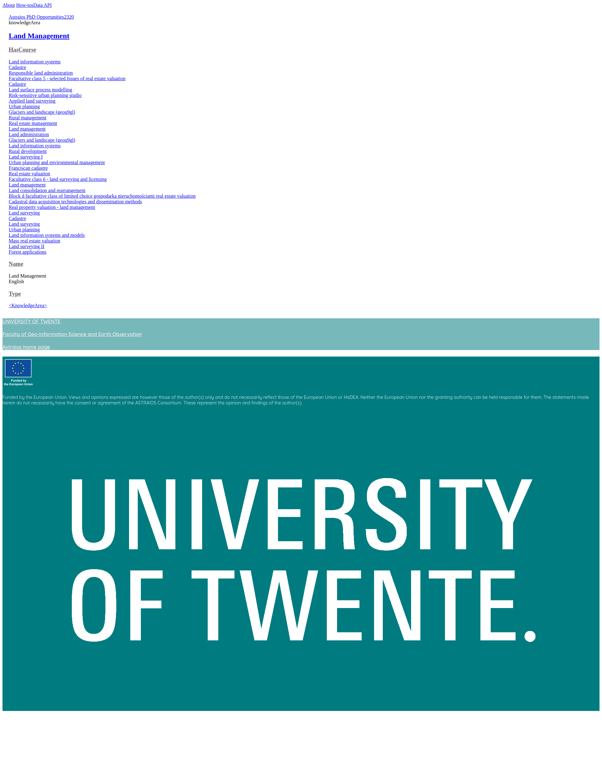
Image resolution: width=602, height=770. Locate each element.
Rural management (27, 117)
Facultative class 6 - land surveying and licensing (58, 179)
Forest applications (27, 252)
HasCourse (22, 49)
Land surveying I (26, 156)
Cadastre (17, 67)
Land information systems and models (47, 235)
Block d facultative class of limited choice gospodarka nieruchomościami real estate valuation (102, 196)
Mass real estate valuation (34, 240)
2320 (69, 17)
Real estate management (33, 123)
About (8, 5)
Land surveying (24, 212)
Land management (27, 128)
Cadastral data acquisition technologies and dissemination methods (75, 201)
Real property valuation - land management (52, 207)
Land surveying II (26, 246)
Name (16, 264)
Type (15, 293)
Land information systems (35, 61)
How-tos (24, 5)
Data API (42, 5)
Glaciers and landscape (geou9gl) (42, 112)
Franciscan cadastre (28, 168)
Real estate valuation (29, 173)
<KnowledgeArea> (28, 305)
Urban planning (24, 106)
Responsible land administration (41, 73)
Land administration (29, 134)
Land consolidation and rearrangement (47, 190)
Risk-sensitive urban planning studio (45, 95)
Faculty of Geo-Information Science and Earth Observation (72, 334)
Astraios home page (26, 347)
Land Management (39, 36)
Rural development (28, 151)
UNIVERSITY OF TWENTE (31, 321)
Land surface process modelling (40, 89)
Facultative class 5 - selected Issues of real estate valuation (67, 78)
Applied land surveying (32, 101)
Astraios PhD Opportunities (36, 17)
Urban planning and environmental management (57, 162)
